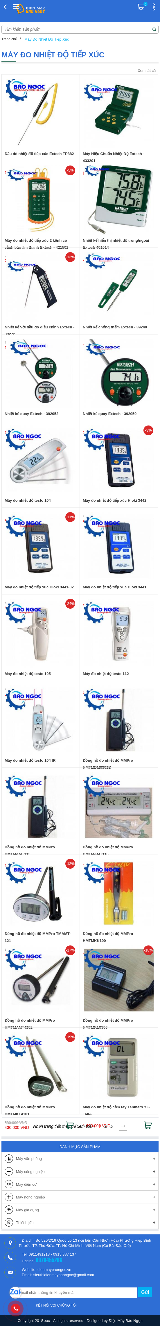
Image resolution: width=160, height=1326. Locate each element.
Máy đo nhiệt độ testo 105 (28, 674)
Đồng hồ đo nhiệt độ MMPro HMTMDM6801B (108, 764)
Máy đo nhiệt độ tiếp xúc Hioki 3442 (114, 500)
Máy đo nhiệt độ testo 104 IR (30, 760)
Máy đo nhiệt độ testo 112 (106, 674)
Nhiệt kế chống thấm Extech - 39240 (115, 327)
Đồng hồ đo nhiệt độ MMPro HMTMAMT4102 (30, 1023)
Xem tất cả (147, 70)
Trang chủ (9, 39)
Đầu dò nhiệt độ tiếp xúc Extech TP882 (39, 154)
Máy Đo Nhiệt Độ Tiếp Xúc (46, 39)
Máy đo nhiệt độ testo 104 (28, 500)
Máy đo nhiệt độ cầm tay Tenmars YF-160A (116, 1110)
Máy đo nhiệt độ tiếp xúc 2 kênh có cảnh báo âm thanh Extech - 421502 (36, 244)
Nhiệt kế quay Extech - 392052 (31, 414)
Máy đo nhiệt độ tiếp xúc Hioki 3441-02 (39, 587)
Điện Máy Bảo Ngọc (125, 1320)
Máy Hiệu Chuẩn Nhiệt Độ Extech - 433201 (113, 157)
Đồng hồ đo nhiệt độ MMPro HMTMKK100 (108, 937)
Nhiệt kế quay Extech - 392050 (109, 414)
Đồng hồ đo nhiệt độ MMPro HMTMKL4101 (30, 1110)
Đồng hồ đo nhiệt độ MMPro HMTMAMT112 (30, 850)
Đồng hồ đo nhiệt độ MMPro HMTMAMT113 (108, 850)
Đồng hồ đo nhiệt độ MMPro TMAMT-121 (38, 937)
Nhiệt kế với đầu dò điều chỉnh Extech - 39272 (40, 330)
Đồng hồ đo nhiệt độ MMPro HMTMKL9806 (108, 1023)
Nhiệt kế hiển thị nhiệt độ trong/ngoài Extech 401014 (116, 244)
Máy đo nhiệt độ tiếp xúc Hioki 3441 (114, 587)
